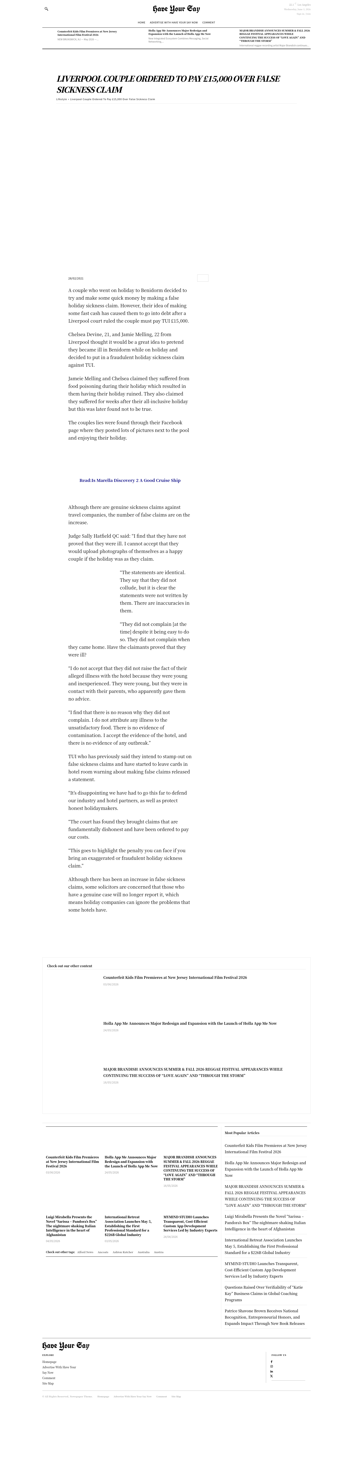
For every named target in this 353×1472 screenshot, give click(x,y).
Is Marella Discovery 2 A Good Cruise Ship (136, 480)
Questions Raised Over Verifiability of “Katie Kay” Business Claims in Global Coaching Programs (263, 1337)
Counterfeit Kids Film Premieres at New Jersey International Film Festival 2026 (87, 32)
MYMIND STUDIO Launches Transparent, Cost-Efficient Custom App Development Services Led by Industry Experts (190, 1223)
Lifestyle (61, 99)
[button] (46, 9)
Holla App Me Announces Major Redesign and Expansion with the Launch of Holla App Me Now (180, 32)
